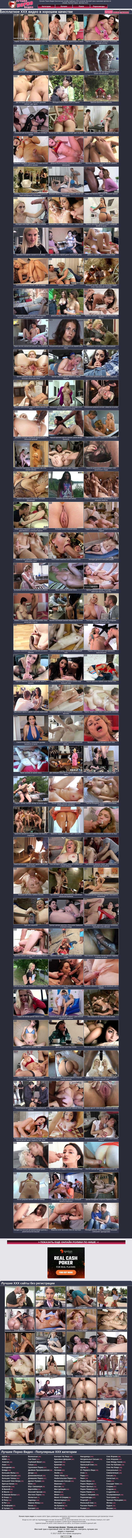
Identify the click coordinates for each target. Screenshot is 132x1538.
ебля (30, 1484)
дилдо (31, 1473)
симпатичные (112, 1473)
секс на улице (112, 1467)
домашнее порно (35, 1478)
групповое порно (35, 1467)
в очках (5, 1497)
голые (30, 1465)
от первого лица (87, 1470)
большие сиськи (9, 1476)
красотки (58, 1462)
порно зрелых (86, 1486)
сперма (109, 1486)
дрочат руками (34, 1481)
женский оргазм (35, 1492)
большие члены (9, 1478)
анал (4, 1465)
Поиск (81, 6)
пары (82, 1476)
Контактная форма (57, 1527)
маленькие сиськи (62, 1481)
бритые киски (8, 1484)
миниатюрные (60, 1500)
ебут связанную (35, 1486)
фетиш (109, 1503)
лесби (56, 1473)
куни (56, 1467)
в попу (5, 1500)
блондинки (7, 1467)
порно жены (85, 1481)
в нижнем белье (9, 1495)
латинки (57, 1470)
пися (82, 1478)
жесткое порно (34, 1495)
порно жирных (86, 1484)
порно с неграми (87, 1495)
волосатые (33, 1456)
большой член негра (11, 1481)
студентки (110, 1492)
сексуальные (112, 1470)
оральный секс (87, 1465)
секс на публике (113, 1465)
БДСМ (4, 1456)
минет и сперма (61, 1497)
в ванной (6, 1489)
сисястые (110, 1478)
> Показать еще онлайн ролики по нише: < (68, 1242)
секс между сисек (114, 1462)
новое (116, 12)
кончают (31, 1508)
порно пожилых (87, 1489)
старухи (110, 1489)
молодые (58, 1503)
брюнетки (6, 1486)
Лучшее (63, 6)
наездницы (85, 1456)
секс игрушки (112, 1459)
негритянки (85, 1462)
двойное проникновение (39, 1470)
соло (108, 1481)
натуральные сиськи (89, 1459)
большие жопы (8, 1473)
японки (109, 1508)
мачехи (57, 1492)
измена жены (34, 1503)
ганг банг (32, 1459)
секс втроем (111, 1456)
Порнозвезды (99, 6)
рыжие (83, 1508)
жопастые (32, 1497)
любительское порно (63, 1478)
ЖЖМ (4, 1459)
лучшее (108, 12)
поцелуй (84, 1500)
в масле (5, 1492)
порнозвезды (86, 1497)
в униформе (7, 1506)
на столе (58, 1508)
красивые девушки (62, 1459)
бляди (5, 1470)
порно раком (86, 1492)
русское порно (86, 1506)
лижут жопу (59, 1476)
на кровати (59, 1506)
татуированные (113, 1495)
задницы (32, 1500)
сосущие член (112, 1484)
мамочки (58, 1484)
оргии (83, 1467)
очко (82, 1473)
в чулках (6, 1508)
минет (56, 1495)
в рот (4, 1503)
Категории (46, 6)
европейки (32, 1489)
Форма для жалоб (75, 1527)
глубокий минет (35, 1462)
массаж (57, 1486)
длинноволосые (35, 1476)
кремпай (58, 1465)
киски (30, 1506)
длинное (124, 12)
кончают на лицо (61, 1456)
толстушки (111, 1497)
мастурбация (60, 1489)
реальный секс (87, 1503)
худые (109, 1506)
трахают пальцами (114, 1500)
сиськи (109, 1476)
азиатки (5, 1462)
